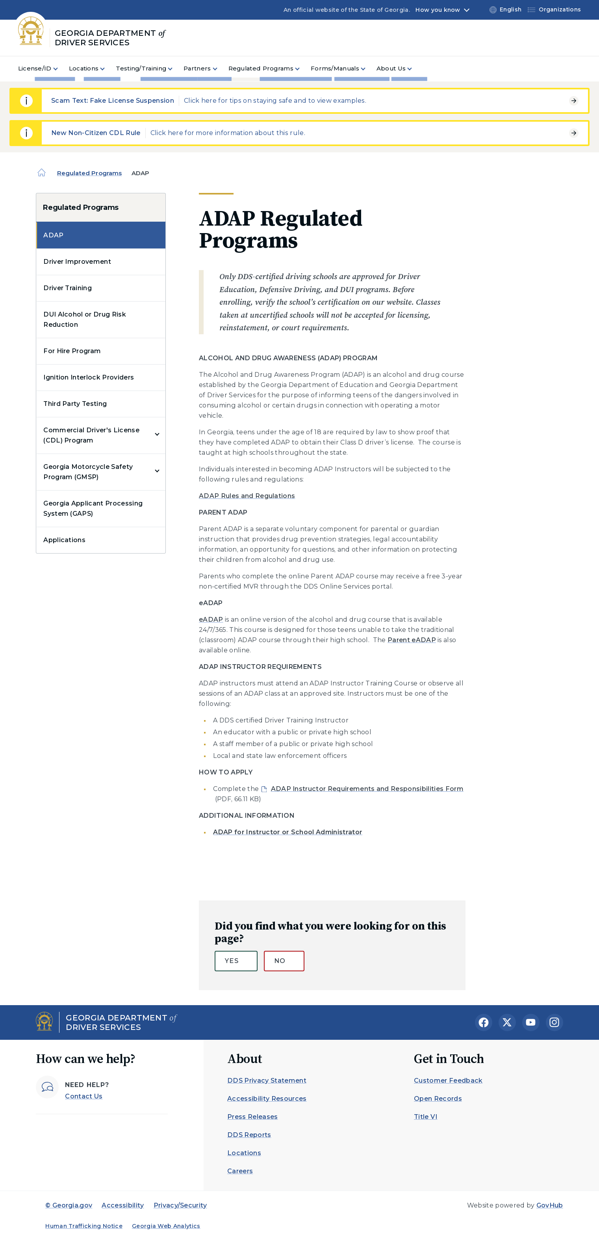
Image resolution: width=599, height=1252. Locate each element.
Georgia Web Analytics (166, 1226)
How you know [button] (437, 10)
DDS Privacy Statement (266, 1080)
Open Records (438, 1098)
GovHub (549, 1205)
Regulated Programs (89, 173)
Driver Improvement (77, 261)
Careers (240, 1171)
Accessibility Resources (266, 1098)
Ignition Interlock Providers (88, 377)
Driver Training (67, 288)
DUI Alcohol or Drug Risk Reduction (84, 319)
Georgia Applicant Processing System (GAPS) (93, 508)
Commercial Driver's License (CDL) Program (91, 435)
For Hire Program (72, 351)
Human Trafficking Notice (83, 1226)
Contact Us (83, 1096)
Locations (244, 1153)
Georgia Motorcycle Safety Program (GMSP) (88, 472)
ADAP (53, 235)
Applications (64, 540)
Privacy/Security (180, 1205)
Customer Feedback (448, 1080)
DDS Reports (249, 1135)
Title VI (426, 1117)
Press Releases (252, 1117)
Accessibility (123, 1205)
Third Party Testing (75, 403)
